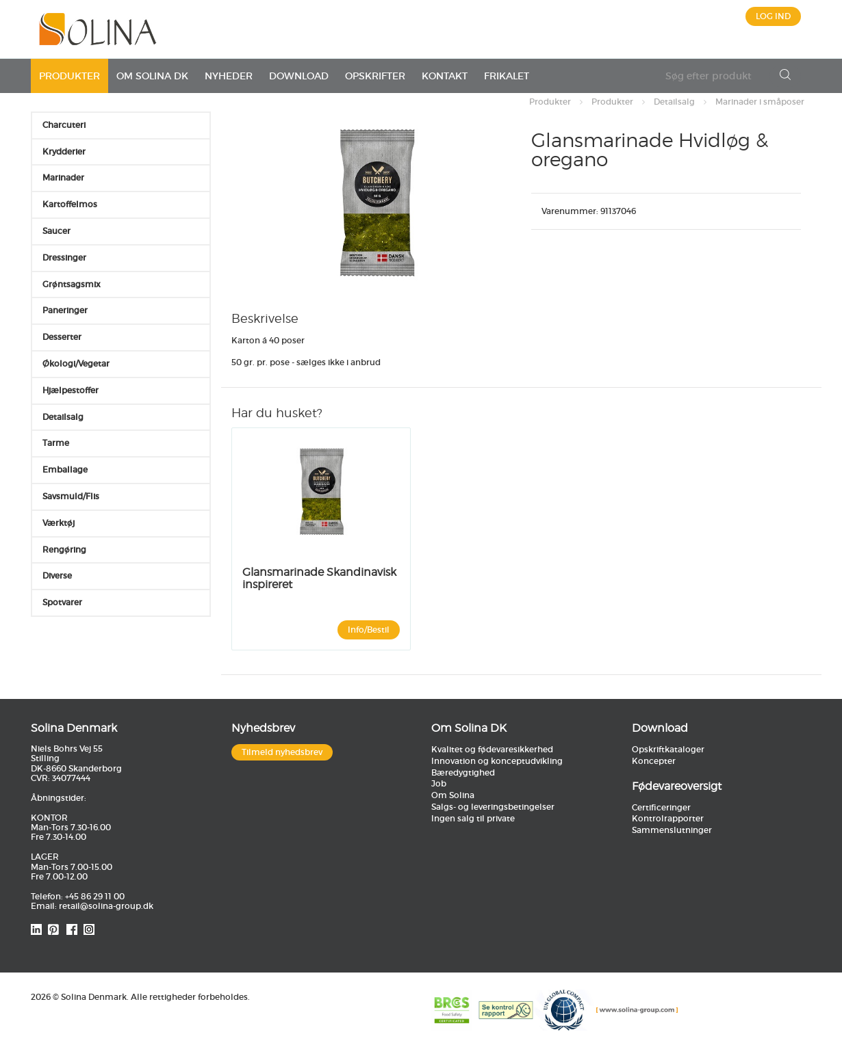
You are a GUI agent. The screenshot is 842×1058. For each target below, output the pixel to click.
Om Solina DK (152, 76)
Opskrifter (375, 76)
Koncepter (654, 761)
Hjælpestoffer (70, 390)
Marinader (63, 177)
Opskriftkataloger (668, 749)
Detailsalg (674, 101)
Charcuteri (64, 125)
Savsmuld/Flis (70, 496)
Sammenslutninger (672, 830)
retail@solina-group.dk (106, 906)
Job (438, 783)
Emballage (65, 469)
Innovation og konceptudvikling (497, 761)
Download (299, 76)
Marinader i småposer (759, 101)
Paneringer (65, 310)
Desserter (61, 337)
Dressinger (64, 257)
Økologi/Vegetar (76, 363)
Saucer (56, 231)
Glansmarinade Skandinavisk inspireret (319, 578)
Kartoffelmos (69, 204)
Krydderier (64, 151)
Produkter (69, 76)
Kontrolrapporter (668, 818)
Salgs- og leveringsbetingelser (492, 807)
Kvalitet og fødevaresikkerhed (492, 749)
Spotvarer (62, 602)
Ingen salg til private (473, 818)
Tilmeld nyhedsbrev (282, 752)
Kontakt (445, 76)
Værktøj (58, 523)
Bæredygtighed (463, 772)
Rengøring (64, 549)
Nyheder (229, 76)
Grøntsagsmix (71, 284)
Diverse (57, 575)
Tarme (55, 443)
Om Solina (452, 795)
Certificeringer (661, 807)
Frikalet (506, 76)
